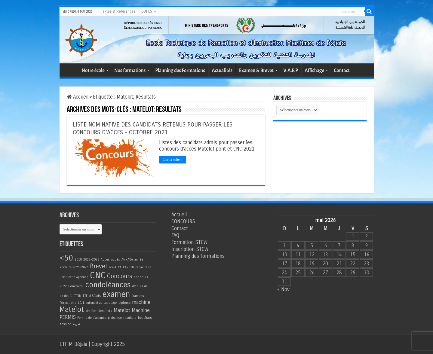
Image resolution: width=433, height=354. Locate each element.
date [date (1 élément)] (135, 286)
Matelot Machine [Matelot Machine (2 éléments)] (132, 310)
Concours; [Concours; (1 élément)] (76, 286)
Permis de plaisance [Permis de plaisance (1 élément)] (91, 318)
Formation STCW (189, 242)
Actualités (222, 70)
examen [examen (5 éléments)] (116, 294)
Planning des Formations (180, 70)
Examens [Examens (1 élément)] (137, 296)
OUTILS (146, 11)
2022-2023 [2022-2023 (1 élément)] (91, 259)
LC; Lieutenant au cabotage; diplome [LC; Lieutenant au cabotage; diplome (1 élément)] (104, 303)
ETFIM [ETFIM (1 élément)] (77, 296)
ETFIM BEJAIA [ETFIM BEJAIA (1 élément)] (92, 296)
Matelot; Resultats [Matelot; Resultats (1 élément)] (98, 311)
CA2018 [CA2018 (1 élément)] (128, 267)
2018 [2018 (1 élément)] (78, 259)
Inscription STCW (189, 249)
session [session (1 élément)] (66, 324)
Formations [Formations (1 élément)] (68, 303)
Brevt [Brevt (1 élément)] (112, 267)
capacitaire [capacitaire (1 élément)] (143, 267)
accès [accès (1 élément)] (115, 259)
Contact (342, 70)
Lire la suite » (173, 159)
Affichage (314, 70)
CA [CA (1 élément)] (119, 267)
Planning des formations (198, 256)
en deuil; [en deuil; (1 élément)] (66, 296)
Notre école (93, 70)
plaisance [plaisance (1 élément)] (115, 318)
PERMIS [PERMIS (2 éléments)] (68, 317)
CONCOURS (183, 221)
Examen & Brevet (256, 70)
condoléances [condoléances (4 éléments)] (108, 285)
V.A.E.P (290, 70)
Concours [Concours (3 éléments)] (119, 276)
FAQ (175, 235)
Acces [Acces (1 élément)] (105, 259)
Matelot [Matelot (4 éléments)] (72, 309)
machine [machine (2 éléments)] (141, 302)
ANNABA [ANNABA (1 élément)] (127, 259)
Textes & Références (118, 11)
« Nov (283, 289)
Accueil (70, 69)
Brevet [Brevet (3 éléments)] (98, 266)
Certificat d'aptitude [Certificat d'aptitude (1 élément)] (74, 277)
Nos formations (130, 70)
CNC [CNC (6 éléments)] (98, 275)
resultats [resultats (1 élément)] (130, 318)
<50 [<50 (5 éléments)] (66, 258)
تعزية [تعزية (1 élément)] (76, 324)
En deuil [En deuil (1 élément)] (145, 286)
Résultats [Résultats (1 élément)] (145, 318)
